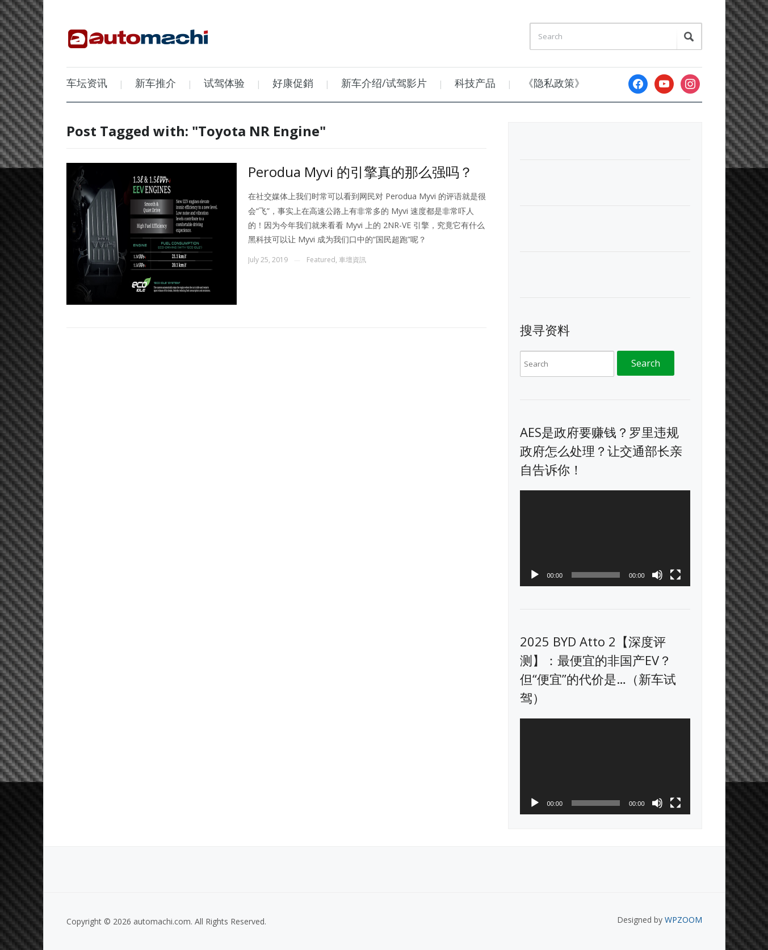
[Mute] (657, 575)
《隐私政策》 (554, 83)
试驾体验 (224, 83)
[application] (605, 538)
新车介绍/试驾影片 (384, 83)
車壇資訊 (352, 259)
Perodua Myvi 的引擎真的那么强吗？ (360, 171)
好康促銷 (292, 83)
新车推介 (155, 83)
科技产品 (475, 83)
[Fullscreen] (675, 575)
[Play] (534, 575)
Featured (321, 259)
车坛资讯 (86, 83)
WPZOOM (683, 919)
